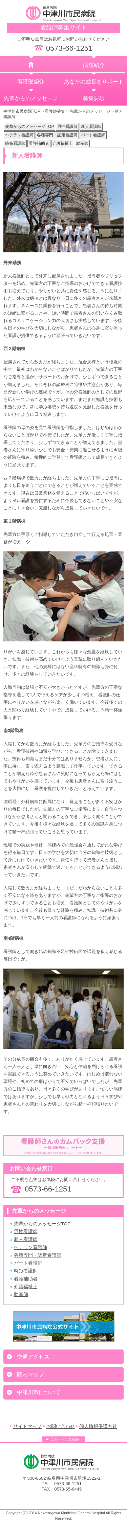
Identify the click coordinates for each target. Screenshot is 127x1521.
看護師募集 (55, 111)
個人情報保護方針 (98, 1426)
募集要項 (94, 98)
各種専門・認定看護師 (57, 135)
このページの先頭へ (66, 1439)
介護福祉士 (62, 143)
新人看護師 (91, 126)
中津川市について (38, 1392)
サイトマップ (27, 1426)
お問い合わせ (60, 1426)
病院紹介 (94, 65)
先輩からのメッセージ (31, 98)
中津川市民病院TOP (21, 111)
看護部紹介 (30, 82)
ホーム (31, 65)
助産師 (82, 143)
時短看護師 (15, 143)
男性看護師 (67, 126)
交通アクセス (33, 1357)
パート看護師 (93, 135)
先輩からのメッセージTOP (29, 126)
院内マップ (30, 1374)
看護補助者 (39, 143)
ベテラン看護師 (19, 135)
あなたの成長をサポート (94, 82)
